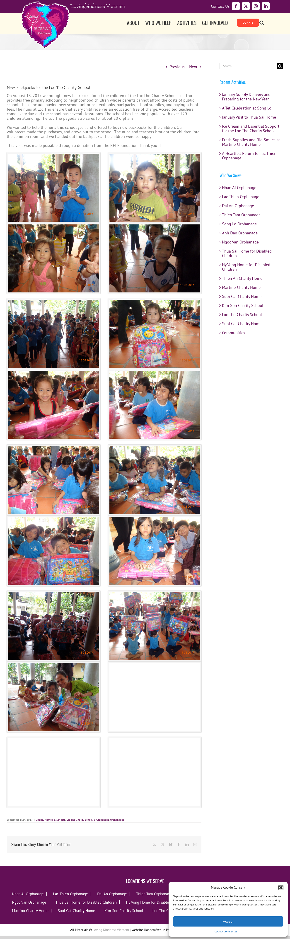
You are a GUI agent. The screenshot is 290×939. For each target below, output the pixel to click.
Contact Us (220, 6)
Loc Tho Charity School (242, 314)
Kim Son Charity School (242, 305)
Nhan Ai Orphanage (239, 187)
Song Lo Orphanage (239, 223)
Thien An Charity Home (242, 278)
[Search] (280, 66)
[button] (281, 887)
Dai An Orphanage (238, 205)
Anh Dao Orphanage (240, 233)
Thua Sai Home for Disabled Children (247, 253)
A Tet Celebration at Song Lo (246, 108)
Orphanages (117, 819)
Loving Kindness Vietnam (111, 930)
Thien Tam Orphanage (241, 214)
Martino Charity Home (241, 287)
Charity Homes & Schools (50, 819)
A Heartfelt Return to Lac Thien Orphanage (249, 156)
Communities (233, 332)
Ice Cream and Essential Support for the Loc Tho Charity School (250, 128)
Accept (228, 921)
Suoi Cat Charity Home (241, 296)
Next (193, 66)
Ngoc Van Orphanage (240, 242)
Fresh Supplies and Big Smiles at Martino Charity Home (251, 142)
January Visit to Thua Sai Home (249, 117)
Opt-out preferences (226, 931)
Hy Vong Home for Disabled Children (246, 267)
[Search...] (248, 66)
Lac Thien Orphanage (240, 196)
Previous (177, 66)
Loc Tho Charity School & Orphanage (87, 819)
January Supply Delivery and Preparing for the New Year (246, 97)
